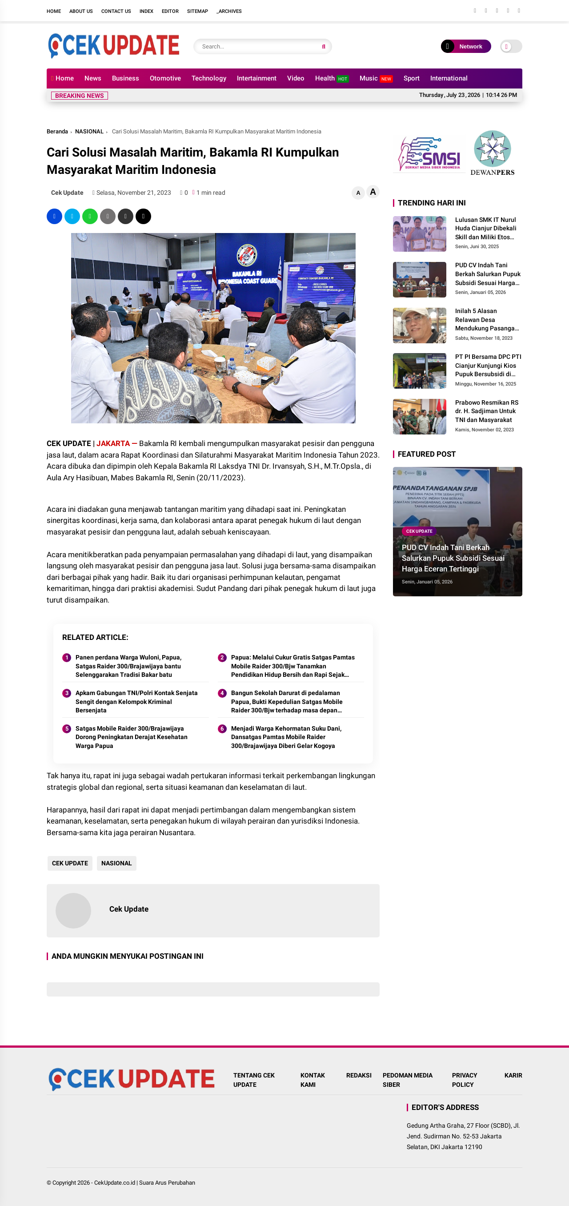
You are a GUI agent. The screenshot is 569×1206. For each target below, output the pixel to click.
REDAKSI (359, 1075)
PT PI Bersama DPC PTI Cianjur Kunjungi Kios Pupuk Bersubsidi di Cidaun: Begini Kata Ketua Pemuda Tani (488, 366)
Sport (412, 78)
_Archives (229, 11)
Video (296, 78)
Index (146, 11)
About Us (81, 11)
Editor (170, 11)
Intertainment (256, 78)
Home (54, 11)
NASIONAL (89, 131)
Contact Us (116, 11)
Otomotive (165, 78)
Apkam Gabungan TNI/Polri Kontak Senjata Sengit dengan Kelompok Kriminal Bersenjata (137, 701)
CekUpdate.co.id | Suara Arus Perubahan (144, 1182)
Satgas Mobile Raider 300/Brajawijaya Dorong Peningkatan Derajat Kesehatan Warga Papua (132, 737)
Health (332, 78)
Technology (209, 78)
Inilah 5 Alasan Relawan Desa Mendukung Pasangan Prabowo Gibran (486, 320)
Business (125, 78)
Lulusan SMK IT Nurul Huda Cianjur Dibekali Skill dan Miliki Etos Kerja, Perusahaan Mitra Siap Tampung (486, 229)
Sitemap (197, 11)
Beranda (57, 131)
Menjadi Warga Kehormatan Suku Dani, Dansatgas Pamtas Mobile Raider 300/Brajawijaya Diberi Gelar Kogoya (286, 737)
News (92, 78)
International (449, 78)
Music (376, 78)
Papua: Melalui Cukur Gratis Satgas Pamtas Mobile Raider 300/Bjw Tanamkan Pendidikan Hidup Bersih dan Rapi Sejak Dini (293, 666)
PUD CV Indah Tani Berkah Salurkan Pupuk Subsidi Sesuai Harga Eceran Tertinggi (488, 274)
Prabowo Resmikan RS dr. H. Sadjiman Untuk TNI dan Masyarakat (486, 411)
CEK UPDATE (69, 863)
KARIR (513, 1075)
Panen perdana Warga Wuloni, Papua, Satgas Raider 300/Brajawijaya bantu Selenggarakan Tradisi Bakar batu (128, 666)
